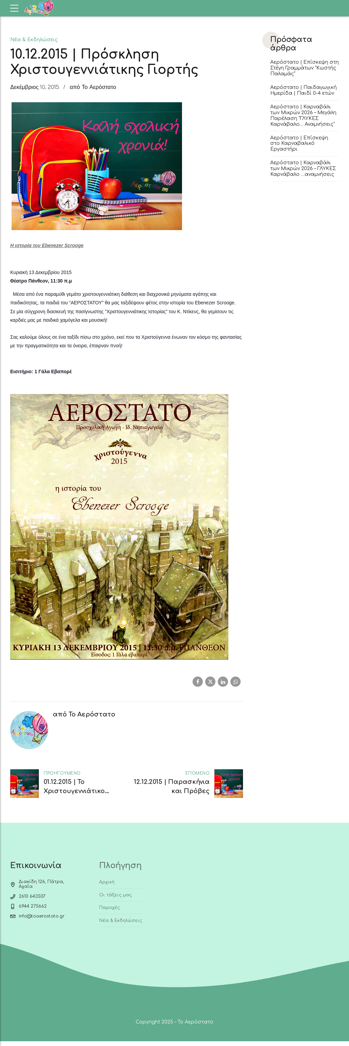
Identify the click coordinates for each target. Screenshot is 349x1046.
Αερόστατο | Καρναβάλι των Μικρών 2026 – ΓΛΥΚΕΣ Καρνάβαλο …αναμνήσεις (303, 168)
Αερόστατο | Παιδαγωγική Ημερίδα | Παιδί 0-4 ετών (303, 90)
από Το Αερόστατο (93, 87)
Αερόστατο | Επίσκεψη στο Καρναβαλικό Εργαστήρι (299, 143)
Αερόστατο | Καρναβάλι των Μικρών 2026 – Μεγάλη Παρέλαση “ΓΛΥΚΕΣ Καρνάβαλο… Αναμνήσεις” (303, 115)
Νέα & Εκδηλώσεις (34, 39)
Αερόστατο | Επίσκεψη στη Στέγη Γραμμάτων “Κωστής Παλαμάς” (304, 68)
